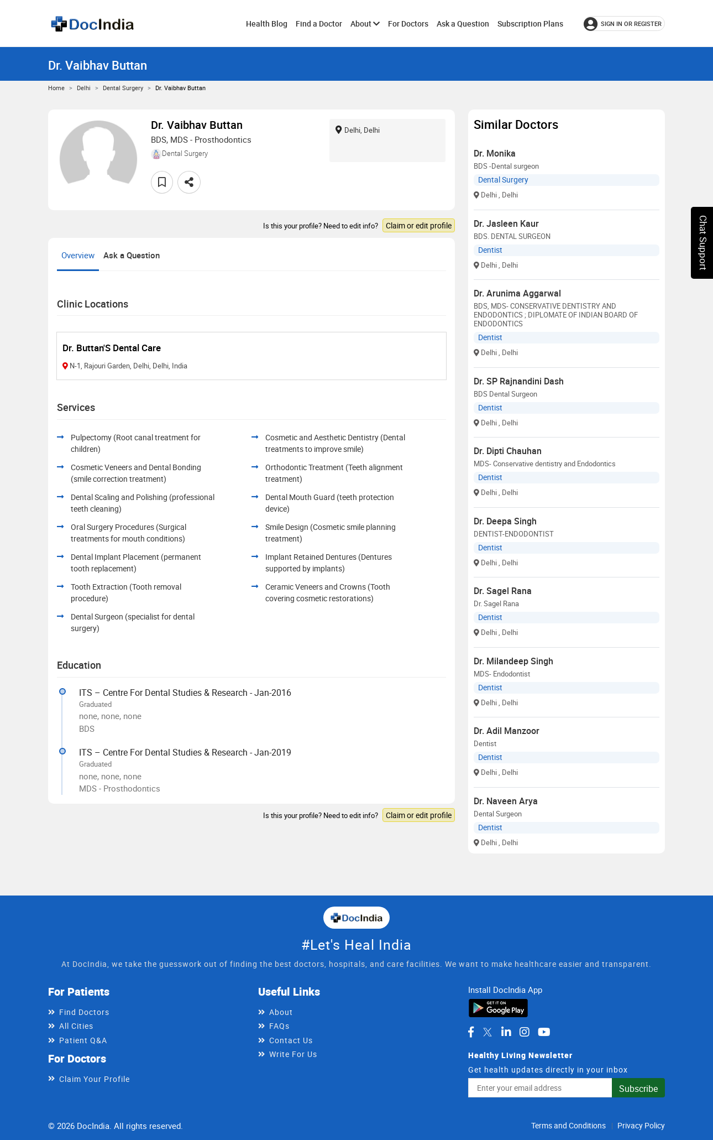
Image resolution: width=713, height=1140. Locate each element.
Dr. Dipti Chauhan (508, 451)
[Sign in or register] (624, 23)
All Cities (76, 1026)
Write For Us (293, 1054)
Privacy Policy (641, 1125)
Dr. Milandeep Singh (513, 661)
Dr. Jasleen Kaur (506, 223)
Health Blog (266, 23)
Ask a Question (463, 23)
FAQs (279, 1026)
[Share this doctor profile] (189, 182)
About (365, 23)
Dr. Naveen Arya (506, 801)
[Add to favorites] (162, 182)
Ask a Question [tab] (131, 255)
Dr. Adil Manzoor (506, 731)
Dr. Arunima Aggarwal (517, 293)
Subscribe (638, 1088)
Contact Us (291, 1040)
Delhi (84, 88)
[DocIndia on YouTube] (544, 1032)
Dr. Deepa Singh (505, 521)
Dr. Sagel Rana (503, 591)
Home (56, 88)
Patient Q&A (83, 1040)
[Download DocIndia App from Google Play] (498, 1007)
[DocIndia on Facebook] (471, 1032)
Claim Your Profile (94, 1079)
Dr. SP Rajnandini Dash (519, 381)
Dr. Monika (495, 153)
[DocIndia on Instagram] (524, 1032)
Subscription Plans (530, 23)
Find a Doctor (319, 23)
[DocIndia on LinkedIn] (506, 1032)
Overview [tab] (78, 255)
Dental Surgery (123, 88)
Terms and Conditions (568, 1125)
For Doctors (408, 23)
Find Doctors (84, 1012)
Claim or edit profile (419, 225)
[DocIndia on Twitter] (487, 1032)
